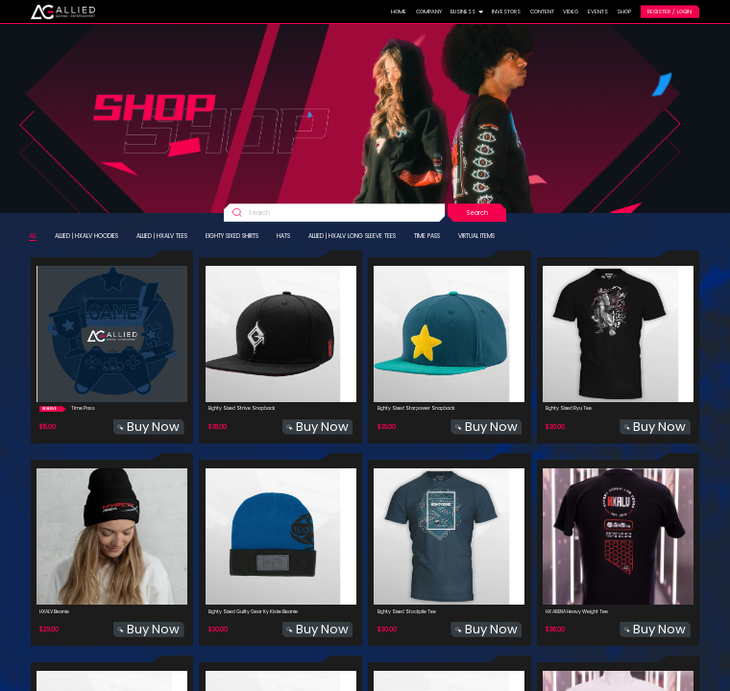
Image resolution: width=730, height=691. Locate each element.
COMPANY (429, 11)
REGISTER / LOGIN (669, 11)
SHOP (624, 11)
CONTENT (542, 11)
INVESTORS (506, 11)
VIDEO (570, 11)
